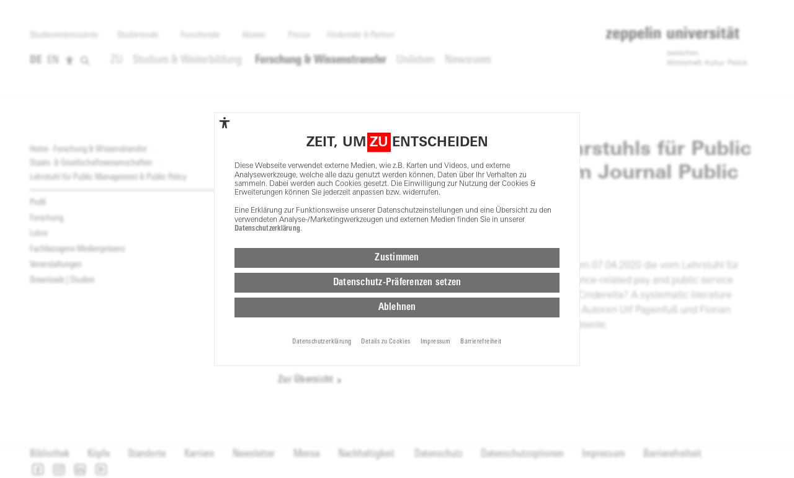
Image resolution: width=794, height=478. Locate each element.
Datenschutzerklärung (267, 168)
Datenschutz (438, 454)
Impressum (603, 454)
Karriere (199, 454)
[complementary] (224, 63)
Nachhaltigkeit (366, 454)
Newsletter (254, 454)
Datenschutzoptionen (522, 454)
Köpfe (98, 454)
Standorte (147, 454)
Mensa (306, 454)
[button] (38, 469)
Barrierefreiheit (672, 454)
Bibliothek (49, 454)
